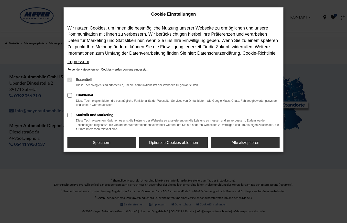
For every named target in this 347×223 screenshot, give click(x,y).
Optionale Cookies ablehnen (173, 143)
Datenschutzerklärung (218, 53)
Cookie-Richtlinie (258, 53)
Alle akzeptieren (245, 143)
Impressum (78, 61)
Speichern (101, 143)
